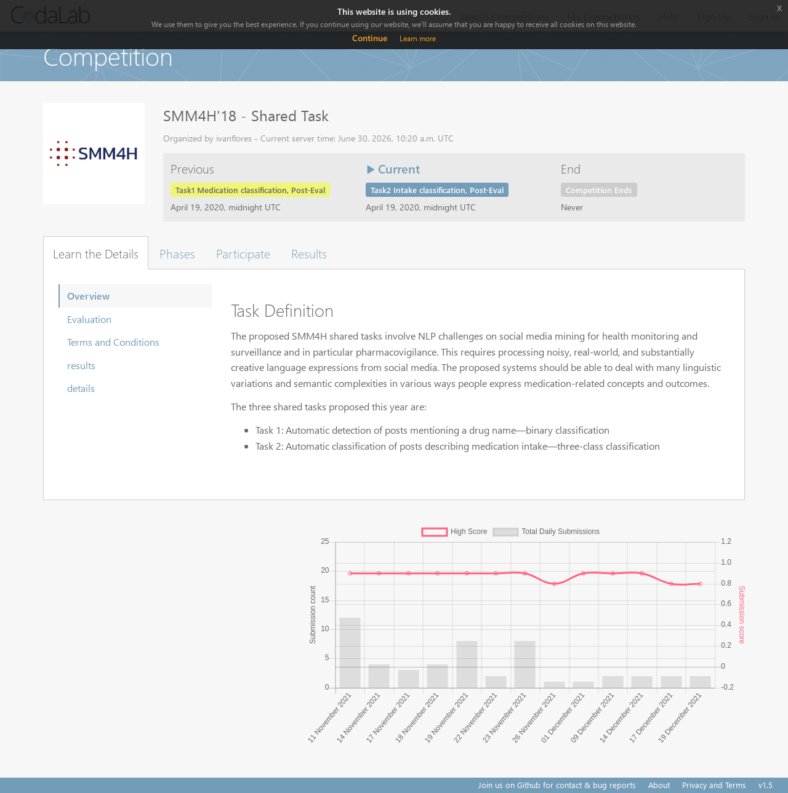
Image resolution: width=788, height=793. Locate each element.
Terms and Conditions (113, 341)
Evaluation (89, 319)
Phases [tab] (177, 252)
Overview (88, 295)
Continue (369, 38)
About (659, 784)
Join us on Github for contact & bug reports (557, 784)
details (81, 387)
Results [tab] (309, 252)
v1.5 (765, 784)
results (81, 365)
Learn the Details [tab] (96, 252)
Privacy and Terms (714, 784)
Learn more (418, 38)
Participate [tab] (243, 252)
